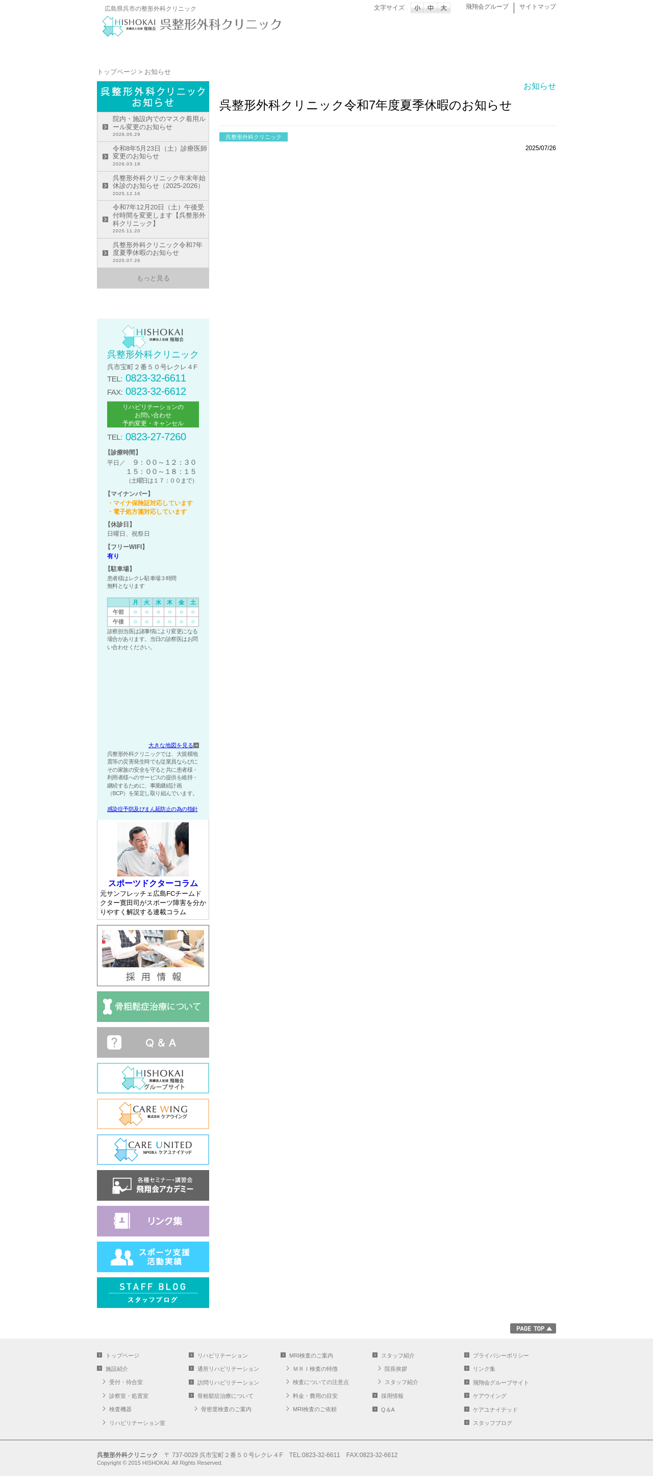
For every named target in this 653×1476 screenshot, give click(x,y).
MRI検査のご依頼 (315, 1409)
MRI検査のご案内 (441, 49)
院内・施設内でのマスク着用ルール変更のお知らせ (161, 127)
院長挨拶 (396, 1369)
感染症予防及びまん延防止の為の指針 (152, 809)
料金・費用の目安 (315, 1396)
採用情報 (392, 1396)
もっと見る (153, 278)
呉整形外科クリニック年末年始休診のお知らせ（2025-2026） (161, 186)
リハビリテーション (288, 49)
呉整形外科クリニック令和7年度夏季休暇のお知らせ (161, 253)
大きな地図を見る (170, 745)
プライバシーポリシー (501, 1355)
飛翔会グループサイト (501, 1382)
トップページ (135, 49)
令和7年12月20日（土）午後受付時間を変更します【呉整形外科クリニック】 (161, 219)
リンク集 (484, 1369)
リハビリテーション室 (137, 1423)
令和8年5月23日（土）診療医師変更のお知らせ (161, 157)
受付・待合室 (126, 1382)
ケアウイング (490, 1396)
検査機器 (120, 1409)
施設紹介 (211, 49)
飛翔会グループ (487, 6)
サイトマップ (537, 6)
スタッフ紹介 (518, 49)
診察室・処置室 (128, 1396)
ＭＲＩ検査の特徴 (315, 1369)
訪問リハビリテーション (228, 1382)
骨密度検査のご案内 (226, 1409)
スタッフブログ (492, 1423)
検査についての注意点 (321, 1382)
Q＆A (388, 1410)
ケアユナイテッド (495, 1410)
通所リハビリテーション (364, 49)
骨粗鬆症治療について (225, 1396)
